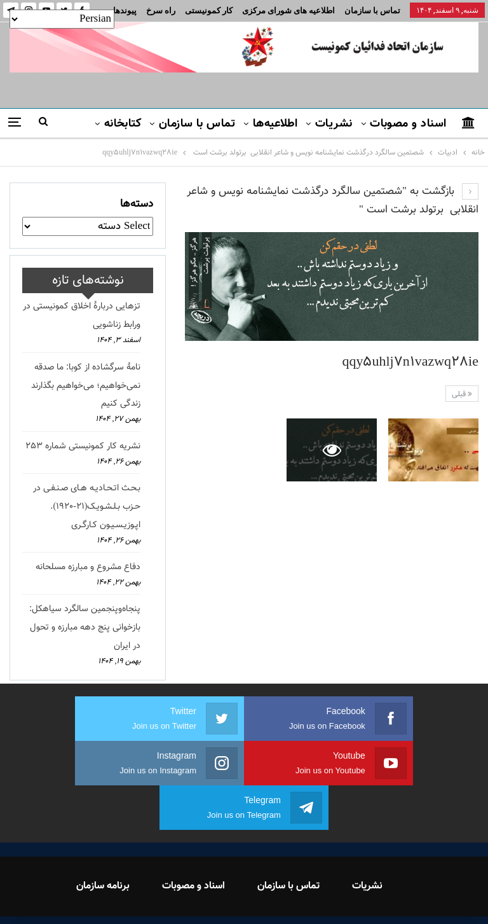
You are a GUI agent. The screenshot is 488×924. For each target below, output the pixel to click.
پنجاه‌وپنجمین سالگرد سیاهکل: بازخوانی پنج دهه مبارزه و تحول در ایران (84, 627)
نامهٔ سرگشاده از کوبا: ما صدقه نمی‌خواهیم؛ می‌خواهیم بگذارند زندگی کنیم (85, 386)
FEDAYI (215, 898)
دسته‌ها (136, 204)
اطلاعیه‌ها (275, 124)
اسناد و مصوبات (408, 124)
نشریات (334, 124)
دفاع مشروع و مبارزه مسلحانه (88, 567)
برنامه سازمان (103, 842)
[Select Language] (62, 19)
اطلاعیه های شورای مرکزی (288, 10)
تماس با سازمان (372, 10)
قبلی (462, 394)
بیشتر (162, 10)
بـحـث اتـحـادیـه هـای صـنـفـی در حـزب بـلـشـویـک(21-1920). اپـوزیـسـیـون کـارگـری (86, 506)
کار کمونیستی (209, 10)
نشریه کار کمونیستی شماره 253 (82, 446)
